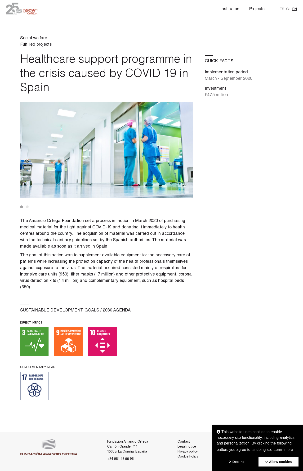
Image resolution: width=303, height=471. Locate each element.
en (294, 9)
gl (288, 9)
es (282, 9)
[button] (21, 8)
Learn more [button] (283, 450)
